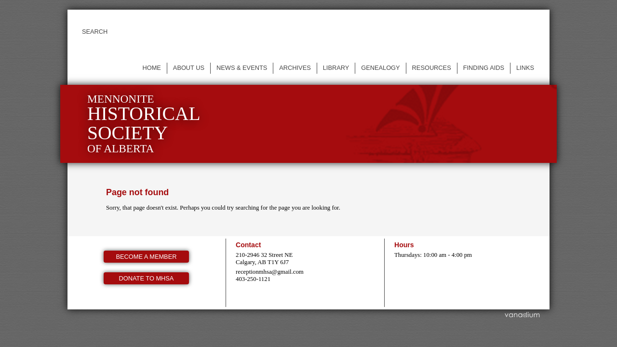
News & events (241, 67)
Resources (431, 67)
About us (188, 67)
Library (336, 67)
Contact (248, 245)
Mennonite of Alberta (144, 124)
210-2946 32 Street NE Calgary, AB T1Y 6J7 (264, 259)
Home (151, 67)
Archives (294, 67)
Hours (404, 245)
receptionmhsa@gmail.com (270, 271)
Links (525, 67)
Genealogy (380, 67)
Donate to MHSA (146, 278)
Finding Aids (483, 67)
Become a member (146, 256)
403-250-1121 (253, 279)
